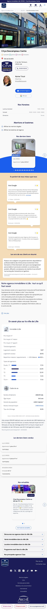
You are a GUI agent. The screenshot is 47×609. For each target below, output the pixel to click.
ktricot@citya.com (20, 81)
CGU (23, 580)
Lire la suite (28, 195)
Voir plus (5, 313)
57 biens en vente (20, 606)
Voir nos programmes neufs (37, 606)
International (23, 588)
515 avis (23, 96)
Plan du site (39, 561)
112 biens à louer (7, 606)
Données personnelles (23, 583)
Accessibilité (23, 591)
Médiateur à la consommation (23, 586)
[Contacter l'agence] (23, 91)
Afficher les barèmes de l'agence (12, 130)
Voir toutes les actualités (23, 528)
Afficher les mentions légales (11, 126)
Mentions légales (23, 577)
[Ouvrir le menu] (44, 5)
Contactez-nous (41, 564)
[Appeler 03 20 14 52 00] (21, 68)
